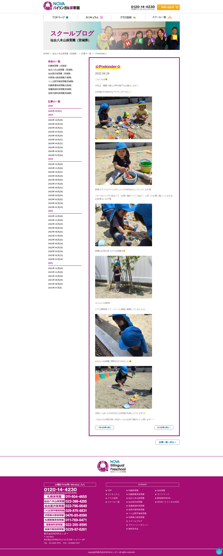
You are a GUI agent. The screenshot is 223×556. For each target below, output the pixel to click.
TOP (110, 490)
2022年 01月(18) (55, 259)
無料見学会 (133, 529)
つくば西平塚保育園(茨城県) (60, 81)
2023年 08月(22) (55, 180)
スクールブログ (135, 521)
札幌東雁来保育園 (136, 494)
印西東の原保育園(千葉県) (59, 78)
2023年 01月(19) (55, 207)
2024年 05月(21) (55, 140)
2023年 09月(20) (55, 176)
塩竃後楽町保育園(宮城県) (59, 89)
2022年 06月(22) (55, 240)
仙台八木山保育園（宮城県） (65, 53)
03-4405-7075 (55, 543)
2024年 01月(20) (55, 155)
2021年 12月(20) (55, 268)
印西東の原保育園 (136, 517)
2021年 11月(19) (55, 272)
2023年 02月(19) (55, 203)
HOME (46, 53)
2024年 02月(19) (55, 151)
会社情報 (161, 490)
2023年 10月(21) (55, 172)
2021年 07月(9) (55, 288)
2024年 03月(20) (55, 147)
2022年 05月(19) (55, 244)
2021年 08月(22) (55, 284)
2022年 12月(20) (55, 216)
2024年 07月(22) (55, 132)
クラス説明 (113, 498)
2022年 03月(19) (55, 251)
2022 (50, 211)
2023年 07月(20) (55, 184)
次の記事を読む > (164, 427)
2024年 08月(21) (55, 128)
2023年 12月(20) (55, 164)
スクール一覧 (114, 502)
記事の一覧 (86, 53)
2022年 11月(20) (55, 220)
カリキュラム (114, 494)
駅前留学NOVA (164, 498)
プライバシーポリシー (138, 525)
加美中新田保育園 (136, 510)
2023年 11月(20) (55, 168)
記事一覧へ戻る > (167, 442)
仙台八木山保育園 (136, 498)
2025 (50, 106)
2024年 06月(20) (55, 136)
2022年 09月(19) (55, 228)
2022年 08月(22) (55, 232)
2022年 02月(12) (55, 255)
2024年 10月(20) (55, 120)
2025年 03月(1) (55, 111)
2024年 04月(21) (55, 143)
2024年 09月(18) (55, 124)
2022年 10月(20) (55, 224)
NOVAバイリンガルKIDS (168, 502)
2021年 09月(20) (55, 280)
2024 (50, 114)
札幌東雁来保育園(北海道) (59, 85)
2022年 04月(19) (55, 248)
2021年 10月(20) (55, 276)
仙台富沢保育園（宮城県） (60, 74)
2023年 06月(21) (55, 188)
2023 (50, 159)
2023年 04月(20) (55, 195)
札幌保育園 (133, 490)
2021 (50, 263)
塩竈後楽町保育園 (136, 506)
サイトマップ (163, 494)
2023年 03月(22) (55, 199)
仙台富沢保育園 (135, 502)
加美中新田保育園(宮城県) (59, 93)
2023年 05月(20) (55, 192)
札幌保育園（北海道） (58, 66)
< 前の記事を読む (104, 427)
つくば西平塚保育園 (137, 513)
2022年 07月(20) (55, 236)
